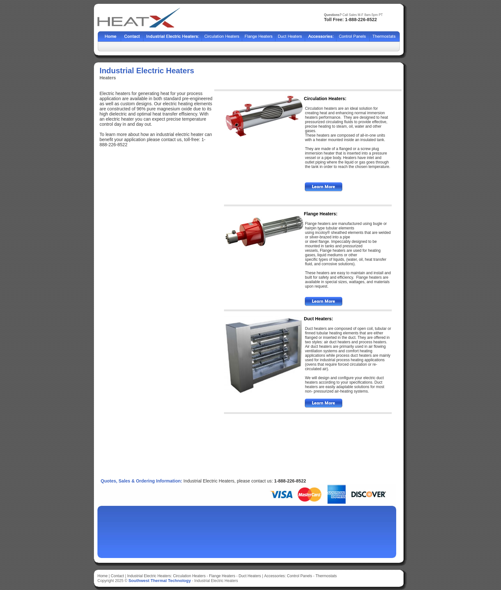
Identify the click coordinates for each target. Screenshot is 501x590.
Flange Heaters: (320, 213)
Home (109, 36)
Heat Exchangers (172, 36)
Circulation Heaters (189, 576)
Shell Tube (222, 36)
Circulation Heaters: (325, 98)
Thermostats (326, 576)
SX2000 (320, 36)
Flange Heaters (222, 576)
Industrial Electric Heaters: (149, 576)
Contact (132, 36)
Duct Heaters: (318, 318)
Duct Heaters (250, 576)
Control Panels (300, 576)
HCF (290, 36)
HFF (385, 36)
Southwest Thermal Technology (159, 580)
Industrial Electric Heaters (216, 580)
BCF (258, 36)
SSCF (353, 36)
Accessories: (275, 576)
